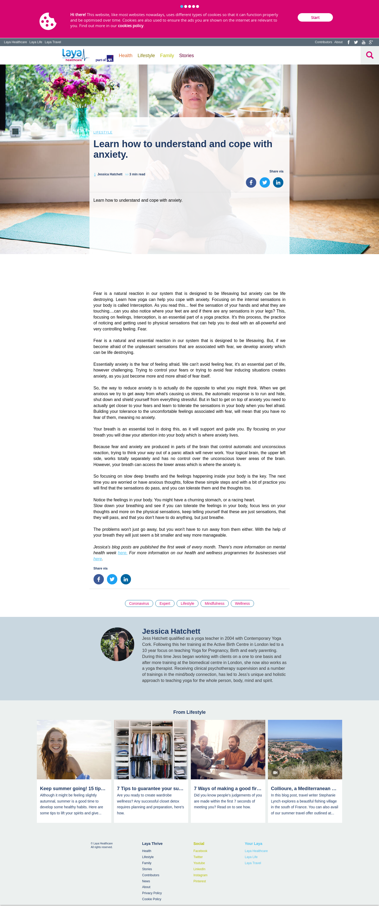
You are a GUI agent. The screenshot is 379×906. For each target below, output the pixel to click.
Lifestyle (146, 55)
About (338, 42)
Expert (164, 603)
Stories (186, 55)
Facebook (200, 851)
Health (125, 55)
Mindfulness (215, 603)
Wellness (242, 603)
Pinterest (199, 881)
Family (167, 55)
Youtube (199, 863)
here (97, 559)
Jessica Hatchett (109, 174)
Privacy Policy (152, 893)
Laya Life (35, 42)
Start (315, 17)
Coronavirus (139, 603)
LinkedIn (199, 869)
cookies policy (130, 25)
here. (122, 553)
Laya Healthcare (15, 42)
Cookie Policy (151, 899)
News (146, 881)
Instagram (200, 875)
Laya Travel (53, 42)
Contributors (323, 42)
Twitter (198, 857)
